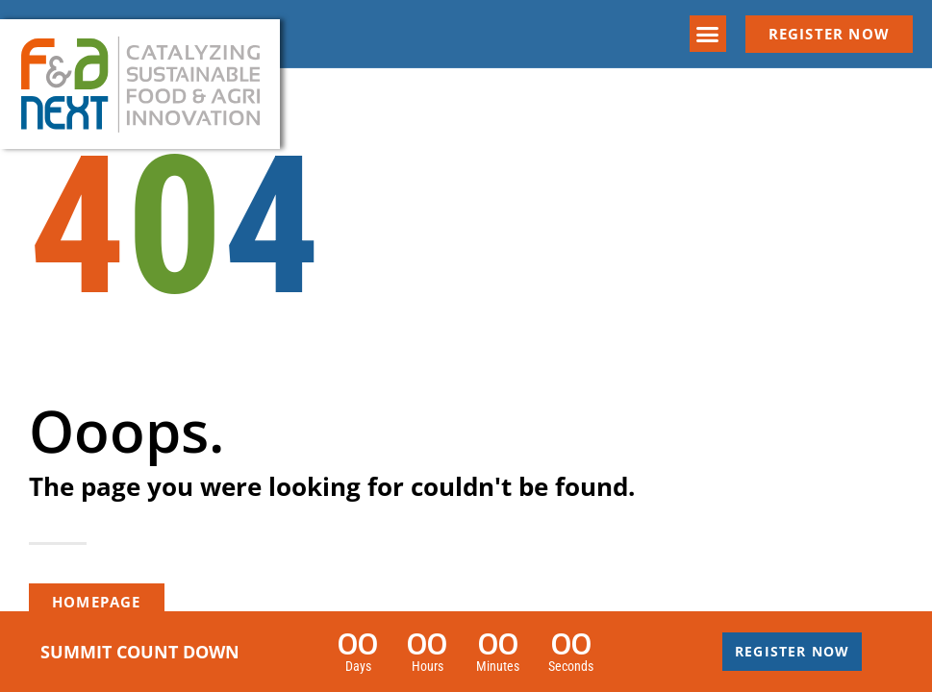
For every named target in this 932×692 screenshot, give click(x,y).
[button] (708, 33)
